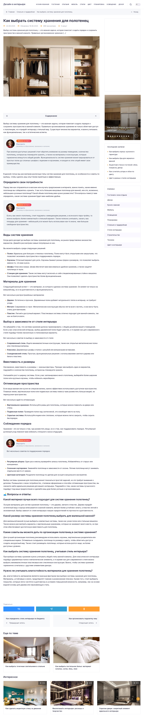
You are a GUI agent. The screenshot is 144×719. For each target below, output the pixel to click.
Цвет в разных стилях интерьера (122, 178)
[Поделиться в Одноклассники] (84, 609)
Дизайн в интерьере (14, 4)
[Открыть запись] (26, 654)
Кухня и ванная (113, 205)
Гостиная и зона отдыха (117, 195)
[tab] (108, 136)
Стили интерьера (114, 230)
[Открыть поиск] (130, 4)
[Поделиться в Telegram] (51, 609)
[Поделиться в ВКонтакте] (18, 609)
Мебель (110, 210)
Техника (110, 240)
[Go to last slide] (6, 699)
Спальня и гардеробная (117, 225)
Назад (136, 12)
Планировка (112, 220)
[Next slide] (136, 136)
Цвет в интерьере (114, 245)
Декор (110, 200)
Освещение (112, 215)
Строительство (113, 235)
